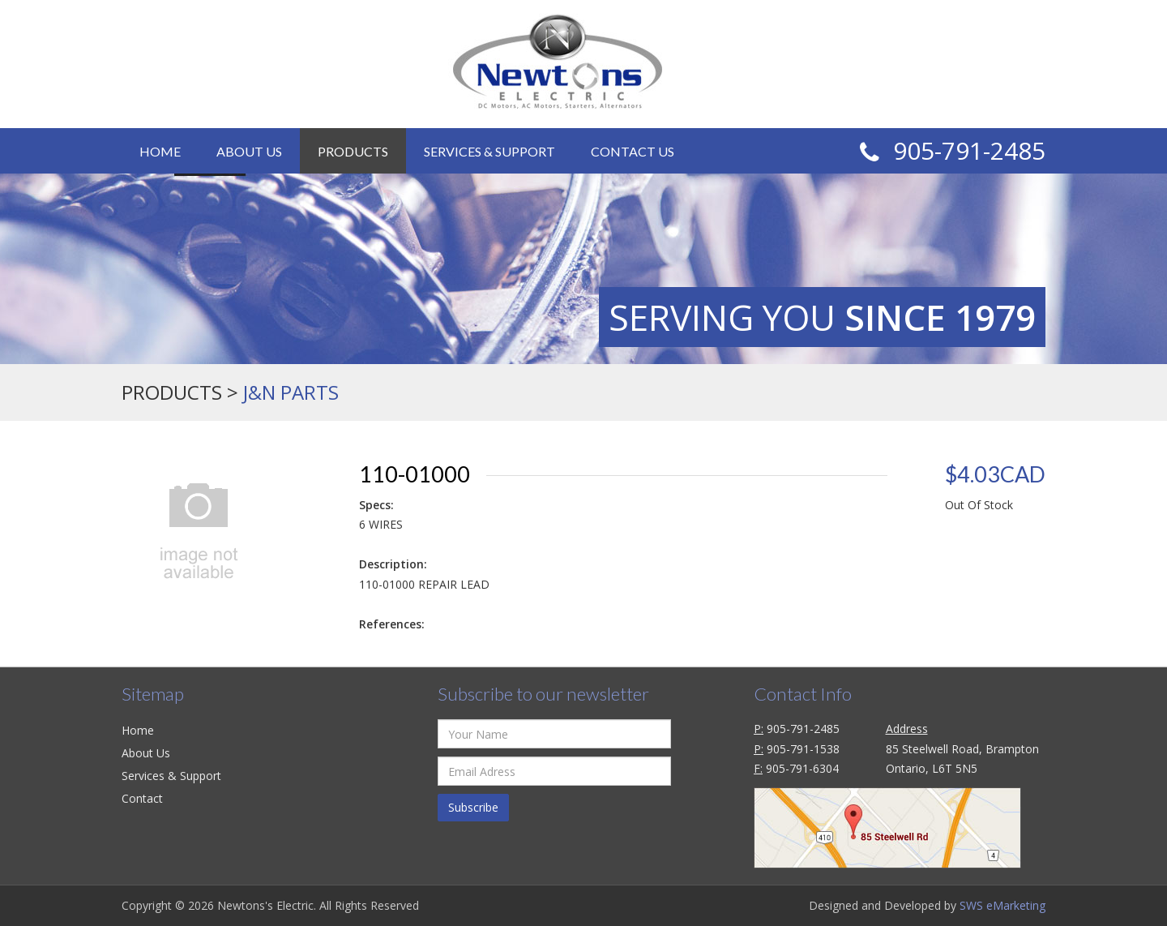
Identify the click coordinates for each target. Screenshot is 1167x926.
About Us (249, 151)
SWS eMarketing (1002, 905)
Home (160, 151)
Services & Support (489, 151)
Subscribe (473, 807)
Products (353, 151)
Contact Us (632, 151)
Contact (142, 798)
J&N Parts (291, 392)
